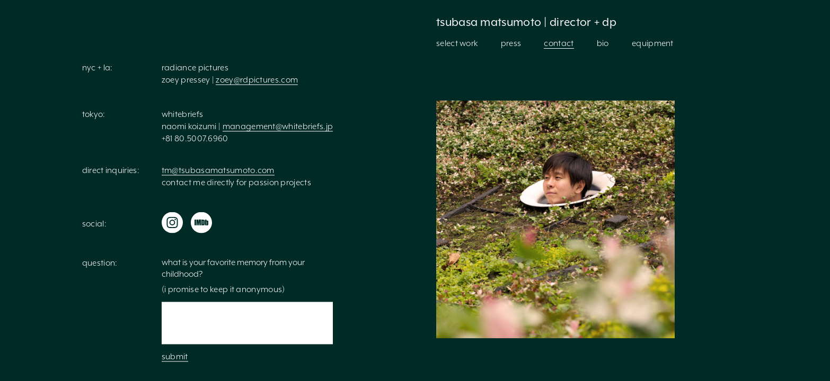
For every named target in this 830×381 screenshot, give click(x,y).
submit (175, 357)
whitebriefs (182, 114)
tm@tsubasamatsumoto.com (218, 170)
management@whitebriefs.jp (278, 126)
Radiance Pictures (195, 67)
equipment (653, 43)
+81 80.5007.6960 (195, 138)
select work (457, 43)
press (511, 43)
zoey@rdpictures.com (257, 80)
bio (603, 43)
